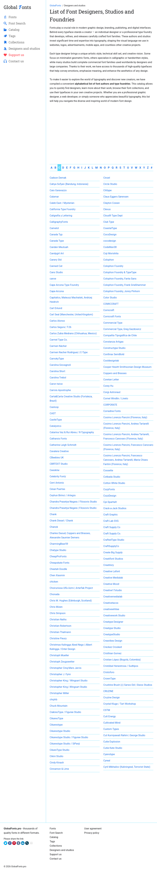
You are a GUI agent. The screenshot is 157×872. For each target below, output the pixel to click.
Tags (52, 841)
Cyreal (106, 760)
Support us (56, 854)
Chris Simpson (57, 613)
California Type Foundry (62, 209)
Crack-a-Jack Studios (114, 508)
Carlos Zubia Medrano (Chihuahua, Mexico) (73, 333)
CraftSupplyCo (111, 546)
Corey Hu (108, 385)
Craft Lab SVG (111, 520)
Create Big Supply (113, 552)
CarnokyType (57, 358)
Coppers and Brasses (114, 373)
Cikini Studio (56, 756)
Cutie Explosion (111, 741)
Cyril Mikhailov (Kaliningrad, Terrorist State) (126, 766)
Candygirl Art (57, 253)
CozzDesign (109, 495)
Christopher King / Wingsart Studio (68, 680)
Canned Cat (56, 266)
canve (53, 278)
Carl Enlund (56, 308)
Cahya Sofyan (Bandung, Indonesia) (69, 184)
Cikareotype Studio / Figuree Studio (69, 737)
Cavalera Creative (59, 451)
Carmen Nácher (58, 346)
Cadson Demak (58, 177)
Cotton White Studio (114, 483)
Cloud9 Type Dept (113, 215)
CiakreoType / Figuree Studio (65, 712)
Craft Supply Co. (112, 533)
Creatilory (108, 565)
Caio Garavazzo (58, 190)
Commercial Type (112, 322)
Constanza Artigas (113, 341)
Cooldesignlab (111, 360)
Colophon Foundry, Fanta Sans (119, 278)
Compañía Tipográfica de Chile (120, 335)
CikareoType (56, 718)
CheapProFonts (58, 556)
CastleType (56, 419)
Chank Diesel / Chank (61, 520)
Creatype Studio (112, 628)
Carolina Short (57, 371)
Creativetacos (110, 602)
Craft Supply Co (111, 527)
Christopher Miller (59, 693)
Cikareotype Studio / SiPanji (65, 743)
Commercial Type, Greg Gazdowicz (122, 329)
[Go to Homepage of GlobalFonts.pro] (56, 5)
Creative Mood (111, 584)
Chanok (54, 526)
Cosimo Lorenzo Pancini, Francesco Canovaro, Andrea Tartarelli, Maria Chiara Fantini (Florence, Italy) (125, 460)
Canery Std (55, 259)
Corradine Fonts (112, 411)
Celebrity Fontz (58, 476)
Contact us (55, 858)
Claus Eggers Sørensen (115, 196)
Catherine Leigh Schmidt (63, 444)
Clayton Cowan (111, 203)
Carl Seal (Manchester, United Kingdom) (71, 314)
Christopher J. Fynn (60, 674)
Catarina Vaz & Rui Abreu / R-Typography (72, 432)
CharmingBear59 (59, 543)
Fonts (53, 828)
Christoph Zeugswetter (62, 661)
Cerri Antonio (57, 482)
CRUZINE (108, 691)
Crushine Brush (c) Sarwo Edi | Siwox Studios (127, 684)
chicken (54, 581)
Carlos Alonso (57, 320)
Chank (53, 514)
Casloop (54, 407)
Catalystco (55, 426)
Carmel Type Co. (58, 339)
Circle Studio (110, 184)
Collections (56, 845)
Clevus (107, 209)
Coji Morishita (111, 253)
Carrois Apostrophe (60, 390)
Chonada (54, 594)
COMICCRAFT (111, 303)
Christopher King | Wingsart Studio (68, 686)
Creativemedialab (112, 596)
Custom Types (111, 729)
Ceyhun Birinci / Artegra (62, 495)
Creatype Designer (113, 621)
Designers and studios (62, 850)
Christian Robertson (60, 625)
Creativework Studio (114, 615)
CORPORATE (110, 404)
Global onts (17, 7)
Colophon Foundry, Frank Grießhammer (124, 284)
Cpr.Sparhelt (110, 502)
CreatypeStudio (111, 634)
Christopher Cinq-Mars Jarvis (65, 667)
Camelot (54, 228)
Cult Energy (109, 716)
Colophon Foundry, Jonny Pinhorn (121, 291)
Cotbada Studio (111, 476)
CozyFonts (109, 489)
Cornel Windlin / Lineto (115, 398)
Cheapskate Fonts (59, 562)
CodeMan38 (110, 247)
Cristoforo (108, 672)
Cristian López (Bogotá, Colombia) (122, 659)
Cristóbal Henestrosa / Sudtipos (120, 665)
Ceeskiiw (54, 470)
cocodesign (109, 240)
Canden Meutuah (59, 247)
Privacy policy (91, 832)
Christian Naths (58, 619)
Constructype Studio (114, 348)
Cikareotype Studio (60, 731)
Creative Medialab (113, 577)
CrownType (109, 678)
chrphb (53, 699)
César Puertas (57, 489)
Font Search (56, 832)
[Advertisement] (101, 126)
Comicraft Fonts (112, 316)
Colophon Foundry (113, 266)
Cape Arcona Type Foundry (64, 284)
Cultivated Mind (111, 722)
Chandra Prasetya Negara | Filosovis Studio (73, 508)
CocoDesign (110, 234)
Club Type (108, 221)
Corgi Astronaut (112, 392)
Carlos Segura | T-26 (60, 327)
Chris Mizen (56, 606)
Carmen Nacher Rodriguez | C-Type (69, 352)
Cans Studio (56, 272)
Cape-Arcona (57, 291)
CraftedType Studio (113, 539)
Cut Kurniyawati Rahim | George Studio (124, 735)
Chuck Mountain (58, 705)
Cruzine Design (111, 697)
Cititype (107, 190)
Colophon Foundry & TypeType (119, 272)
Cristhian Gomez (112, 653)
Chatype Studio (58, 550)
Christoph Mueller (59, 655)
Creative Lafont (111, 571)
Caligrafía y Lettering (61, 215)
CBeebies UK (57, 457)
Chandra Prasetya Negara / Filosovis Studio (73, 501)
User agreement (92, 828)
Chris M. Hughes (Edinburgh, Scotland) (71, 600)
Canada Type (57, 240)
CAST (53, 413)
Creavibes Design (112, 640)
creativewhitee (111, 609)
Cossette (108, 470)
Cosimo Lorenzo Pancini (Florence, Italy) (125, 417)
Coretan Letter (111, 379)
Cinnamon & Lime (59, 768)
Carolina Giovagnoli (60, 364)
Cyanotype (109, 754)
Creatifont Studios (113, 558)
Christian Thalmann (60, 632)
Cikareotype (56, 724)
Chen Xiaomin (57, 575)
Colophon (108, 259)
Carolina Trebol (58, 377)
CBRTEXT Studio (59, 463)
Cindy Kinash (57, 762)
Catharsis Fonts (58, 438)
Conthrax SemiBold (113, 354)
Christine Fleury (58, 638)
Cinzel (106, 177)
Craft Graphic (110, 514)
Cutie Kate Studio (112, 747)
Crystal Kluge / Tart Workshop (119, 703)
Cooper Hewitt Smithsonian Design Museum (127, 366)
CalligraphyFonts (59, 221)
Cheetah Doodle (58, 569)
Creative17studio (112, 590)
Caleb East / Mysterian (62, 203)
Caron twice (56, 383)
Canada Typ (56, 234)
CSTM (106, 710)
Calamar (54, 196)
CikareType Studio (59, 749)
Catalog (54, 837)
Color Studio (110, 297)
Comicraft (108, 310)
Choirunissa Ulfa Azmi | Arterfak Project (71, 588)
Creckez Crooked (112, 647)
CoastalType (110, 228)
